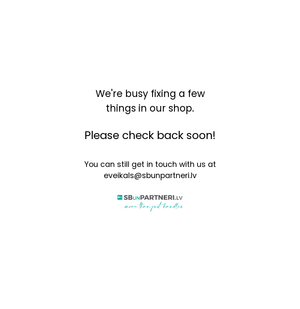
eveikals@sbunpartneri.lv (150, 175)
